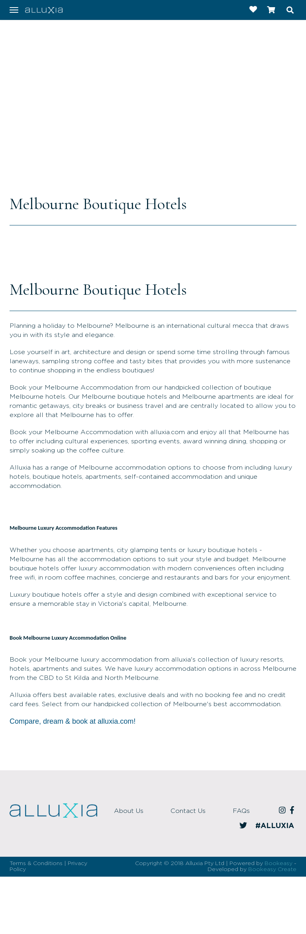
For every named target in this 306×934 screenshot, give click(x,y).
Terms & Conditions (36, 863)
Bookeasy (278, 863)
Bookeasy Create (272, 869)
